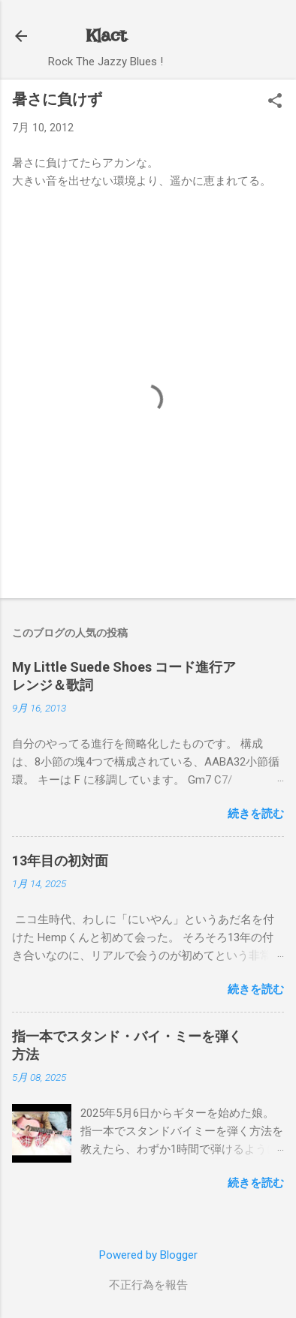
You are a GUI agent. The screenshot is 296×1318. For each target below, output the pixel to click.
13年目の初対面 (60, 860)
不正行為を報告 (148, 1285)
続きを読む (256, 813)
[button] (275, 102)
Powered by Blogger (148, 1255)
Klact (106, 36)
